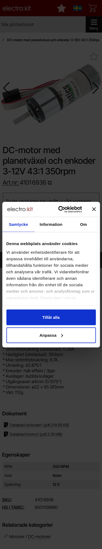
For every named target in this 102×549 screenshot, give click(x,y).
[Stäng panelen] (94, 209)
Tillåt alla (51, 317)
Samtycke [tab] (18, 224)
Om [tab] (83, 224)
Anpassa (51, 335)
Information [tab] (51, 224)
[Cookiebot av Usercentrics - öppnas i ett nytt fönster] (61, 209)
